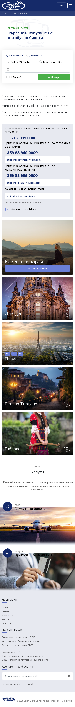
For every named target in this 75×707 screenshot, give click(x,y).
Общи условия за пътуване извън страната (25, 659)
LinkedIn (30, 684)
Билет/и (13, 77)
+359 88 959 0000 (21, 175)
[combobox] (21, 62)
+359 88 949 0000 (21, 152)
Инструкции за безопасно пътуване (21, 641)
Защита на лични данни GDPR (17, 645)
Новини (6, 611)
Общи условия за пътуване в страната (22, 656)
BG (61, 5)
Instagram (19, 684)
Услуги (5, 619)
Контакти (7, 623)
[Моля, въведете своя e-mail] (34, 676)
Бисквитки (67, 701)
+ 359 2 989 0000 (20, 138)
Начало (6, 13)
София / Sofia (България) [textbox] (24, 61)
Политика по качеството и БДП (18, 637)
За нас (5, 607)
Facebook (7, 684)
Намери (53, 77)
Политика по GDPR (11, 652)
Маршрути (7, 615)
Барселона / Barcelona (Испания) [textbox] (56, 61)
